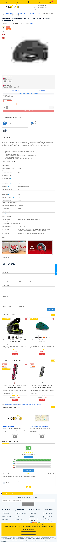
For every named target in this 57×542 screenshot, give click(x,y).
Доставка (4, 519)
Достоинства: (5, 284)
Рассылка (31, 515)
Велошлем (7, 403)
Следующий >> (42, 89)
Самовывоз (4, 516)
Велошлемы (31, 13)
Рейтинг (4, 305)
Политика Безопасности (7, 513)
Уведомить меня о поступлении (28, 92)
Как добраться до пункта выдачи (39, 425)
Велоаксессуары (21, 13)
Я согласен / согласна (28, 533)
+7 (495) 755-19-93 (41, 7)
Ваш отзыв (5, 271)
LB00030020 (30, 403)
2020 (25, 403)
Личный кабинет (33, 511)
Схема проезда (5, 512)
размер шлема (7, 84)
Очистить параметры (8, 76)
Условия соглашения (8, 425)
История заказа (32, 512)
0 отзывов (32, 23)
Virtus (14, 403)
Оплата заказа (5, 518)
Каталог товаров (10, 13)
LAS (39, 13)
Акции (17, 513)
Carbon (17, 403)
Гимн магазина (19, 518)
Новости (17, 515)
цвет (4, 78)
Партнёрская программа (21, 512)
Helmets (22, 403)
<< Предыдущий (15, 89)
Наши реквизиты (5, 511)
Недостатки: (5, 295)
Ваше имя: (4, 266)
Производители (19, 511)
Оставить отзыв (51, 308)
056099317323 (37, 403)
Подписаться (28, 502)
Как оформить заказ (20, 516)
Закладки (31, 513)
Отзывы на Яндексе (20, 519)
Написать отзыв (28, 455)
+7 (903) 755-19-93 (41, 5)
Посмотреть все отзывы (28, 469)
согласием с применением (10, 527)
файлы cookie (40, 524)
